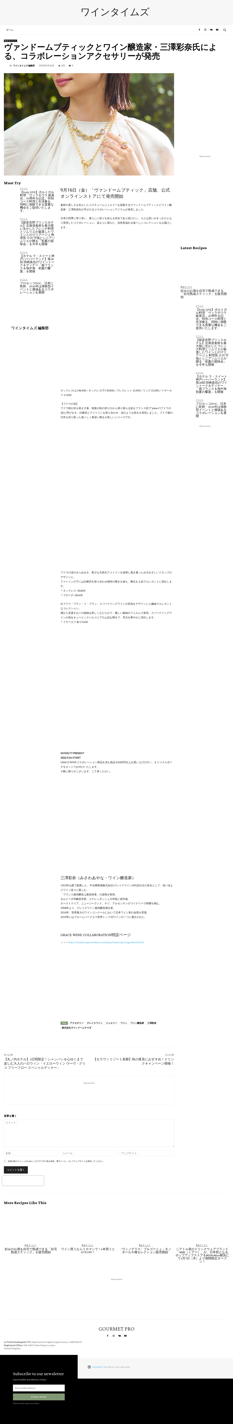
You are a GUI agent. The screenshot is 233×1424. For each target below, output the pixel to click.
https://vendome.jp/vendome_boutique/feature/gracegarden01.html (106, 942)
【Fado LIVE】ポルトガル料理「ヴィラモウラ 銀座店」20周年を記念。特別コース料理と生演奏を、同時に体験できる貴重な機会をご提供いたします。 (37, 201)
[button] (224, 29)
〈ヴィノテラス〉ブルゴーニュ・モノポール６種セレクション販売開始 (145, 1250)
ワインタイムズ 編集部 (24, 66)
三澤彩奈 (151, 1023)
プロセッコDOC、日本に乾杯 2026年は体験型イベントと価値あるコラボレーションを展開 (37, 287)
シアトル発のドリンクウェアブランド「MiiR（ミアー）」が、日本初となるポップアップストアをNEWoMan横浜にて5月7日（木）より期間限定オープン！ (202, 1255)
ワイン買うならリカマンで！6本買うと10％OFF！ (88, 1250)
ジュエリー (111, 1023)
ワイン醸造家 (137, 1023)
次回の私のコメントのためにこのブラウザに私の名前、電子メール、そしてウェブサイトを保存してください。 (56, 1161)
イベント (24, 188)
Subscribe (39, 1396)
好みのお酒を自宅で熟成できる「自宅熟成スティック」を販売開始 (204, 294)
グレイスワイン (95, 1023)
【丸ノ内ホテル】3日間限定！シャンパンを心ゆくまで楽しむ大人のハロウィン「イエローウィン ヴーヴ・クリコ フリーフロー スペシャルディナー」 (44, 1063)
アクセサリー (76, 1023)
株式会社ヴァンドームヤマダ (76, 1027)
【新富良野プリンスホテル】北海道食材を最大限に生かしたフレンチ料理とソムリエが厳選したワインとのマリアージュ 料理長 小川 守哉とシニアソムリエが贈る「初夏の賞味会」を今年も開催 (37, 233)
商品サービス (10, 41)
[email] (39, 1388)
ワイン (123, 1023)
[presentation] (23, 1181)
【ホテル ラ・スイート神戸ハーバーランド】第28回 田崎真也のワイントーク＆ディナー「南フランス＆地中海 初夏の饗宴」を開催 (37, 263)
